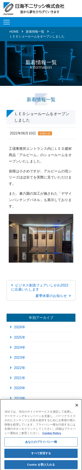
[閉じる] (77, 406)
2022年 (19, 368)
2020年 (19, 388)
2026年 (19, 327)
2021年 (19, 378)
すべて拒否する (41, 454)
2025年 (19, 337)
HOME (14, 31)
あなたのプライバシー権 (41, 443)
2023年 (19, 357)
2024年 (19, 347)
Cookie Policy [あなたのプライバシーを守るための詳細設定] (51, 434)
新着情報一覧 (35, 31)
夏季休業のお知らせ (51, 296)
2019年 (19, 398)
